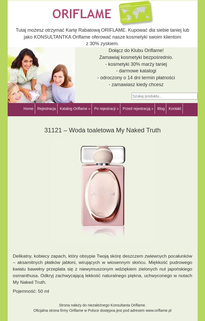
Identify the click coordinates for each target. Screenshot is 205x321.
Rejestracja (46, 108)
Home (28, 108)
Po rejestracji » (106, 108)
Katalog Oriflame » (75, 108)
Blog (161, 108)
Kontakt (175, 108)
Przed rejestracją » (138, 108)
